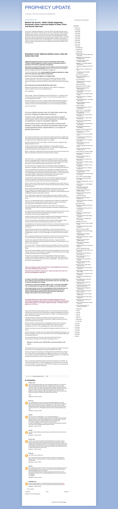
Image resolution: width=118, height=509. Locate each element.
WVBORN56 (31, 481)
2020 (76, 38)
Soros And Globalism (80, 79)
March (77, 317)
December (78, 47)
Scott (30, 400)
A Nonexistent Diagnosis (81, 195)
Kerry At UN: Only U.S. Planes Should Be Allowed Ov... (84, 118)
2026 (76, 28)
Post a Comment (30, 489)
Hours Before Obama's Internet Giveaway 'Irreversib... (82, 61)
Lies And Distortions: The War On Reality (84, 151)
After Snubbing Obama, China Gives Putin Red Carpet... (83, 280)
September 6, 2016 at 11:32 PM (35, 410)
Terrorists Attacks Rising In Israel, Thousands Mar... (83, 143)
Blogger (64, 502)
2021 (76, 37)
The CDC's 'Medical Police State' (82, 248)
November (78, 49)
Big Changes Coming (80, 203)
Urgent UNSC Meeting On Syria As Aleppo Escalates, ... (83, 103)
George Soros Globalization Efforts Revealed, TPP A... (83, 262)
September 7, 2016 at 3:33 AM (35, 449)
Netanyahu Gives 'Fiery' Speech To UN (84, 129)
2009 (76, 334)
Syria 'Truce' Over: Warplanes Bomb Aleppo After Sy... (83, 121)
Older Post (66, 491)
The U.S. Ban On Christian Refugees (83, 176)
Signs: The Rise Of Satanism (82, 74)
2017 (76, 44)
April (77, 316)
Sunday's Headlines (80, 105)
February (78, 319)
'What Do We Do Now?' (81, 84)
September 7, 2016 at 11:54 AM (35, 477)
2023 (76, 33)
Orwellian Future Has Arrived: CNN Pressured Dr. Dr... (83, 283)
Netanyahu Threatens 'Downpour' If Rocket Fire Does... (83, 190)
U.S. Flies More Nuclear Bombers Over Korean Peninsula (84, 137)
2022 (76, 35)
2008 (76, 336)
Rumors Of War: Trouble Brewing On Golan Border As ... (83, 254)
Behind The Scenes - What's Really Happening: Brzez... (83, 265)
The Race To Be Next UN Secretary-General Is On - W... (83, 149)
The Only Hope (79, 211)
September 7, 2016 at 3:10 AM (35, 435)
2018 (76, 42)
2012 (76, 329)
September (78, 53)
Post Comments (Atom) (35, 493)
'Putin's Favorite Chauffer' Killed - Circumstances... (83, 243)
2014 (76, 325)
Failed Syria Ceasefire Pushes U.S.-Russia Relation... (83, 157)
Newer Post (27, 491)
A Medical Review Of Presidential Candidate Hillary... (83, 234)
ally (29, 414)
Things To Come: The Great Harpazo (83, 110)
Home (47, 491)
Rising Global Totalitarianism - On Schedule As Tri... (83, 77)
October (78, 51)
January (78, 321)
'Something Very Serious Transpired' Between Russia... (83, 82)
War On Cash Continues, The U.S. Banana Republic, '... (83, 256)
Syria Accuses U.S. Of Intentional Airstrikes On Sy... (83, 132)
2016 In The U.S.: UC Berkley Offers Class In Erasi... (83, 219)
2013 (76, 327)
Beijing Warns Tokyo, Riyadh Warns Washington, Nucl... (83, 58)
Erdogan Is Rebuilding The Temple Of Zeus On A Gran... (83, 291)
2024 (76, 31)
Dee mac (30, 439)
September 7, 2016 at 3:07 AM (35, 426)
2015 (76, 323)
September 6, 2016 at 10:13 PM (35, 396)
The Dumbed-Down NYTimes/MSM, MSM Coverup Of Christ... (83, 286)
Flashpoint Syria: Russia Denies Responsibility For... (82, 88)
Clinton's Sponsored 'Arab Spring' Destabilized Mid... (83, 112)
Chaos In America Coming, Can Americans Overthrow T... (82, 306)
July (77, 310)
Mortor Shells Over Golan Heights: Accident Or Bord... (83, 171)
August (77, 308)
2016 (76, 46)
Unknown (31, 382)
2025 (76, 29)
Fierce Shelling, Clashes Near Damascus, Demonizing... (82, 188)
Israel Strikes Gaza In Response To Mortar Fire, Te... (83, 198)
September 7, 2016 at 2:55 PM (35, 486)
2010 (76, 332)
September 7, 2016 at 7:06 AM (35, 462)
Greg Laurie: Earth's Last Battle (82, 229)
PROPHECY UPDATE (48, 7)
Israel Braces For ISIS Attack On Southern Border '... (82, 240)
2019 (76, 40)
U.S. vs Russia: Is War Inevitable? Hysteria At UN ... (83, 72)
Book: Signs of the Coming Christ (82, 20)
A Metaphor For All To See (81, 221)
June (77, 312)
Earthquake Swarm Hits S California (83, 86)
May (77, 314)
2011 (76, 330)
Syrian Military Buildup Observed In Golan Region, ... (83, 127)
